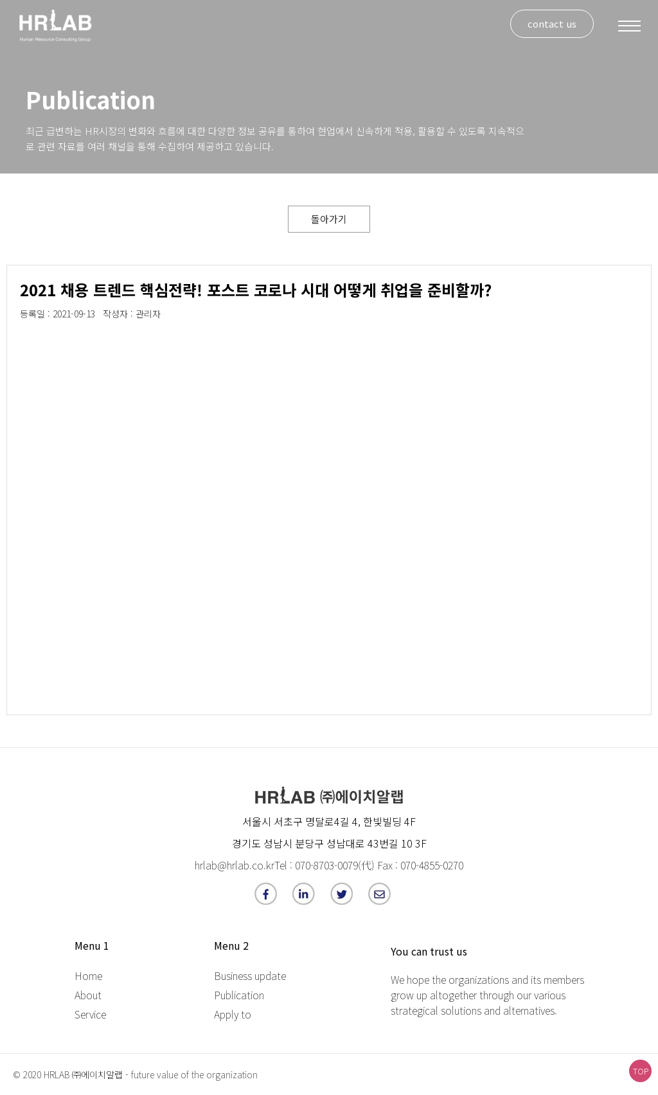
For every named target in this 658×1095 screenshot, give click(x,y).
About (88, 994)
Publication (239, 994)
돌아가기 (329, 219)
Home (88, 975)
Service (90, 1014)
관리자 (148, 313)
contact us (552, 23)
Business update (250, 975)
